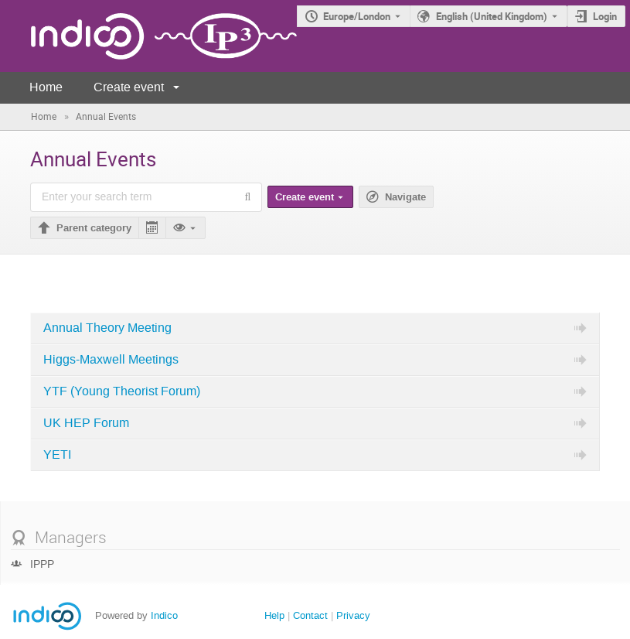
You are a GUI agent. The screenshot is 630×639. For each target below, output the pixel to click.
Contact (310, 615)
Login (605, 16)
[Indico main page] (148, 36)
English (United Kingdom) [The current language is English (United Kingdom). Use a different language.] (491, 16)
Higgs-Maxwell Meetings (111, 359)
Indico (164, 615)
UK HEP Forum (86, 423)
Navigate (405, 197)
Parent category (93, 228)
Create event (129, 87)
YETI (57, 455)
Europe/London (356, 16)
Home (46, 87)
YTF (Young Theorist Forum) (121, 391)
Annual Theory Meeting (107, 328)
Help (274, 615)
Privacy (353, 615)
